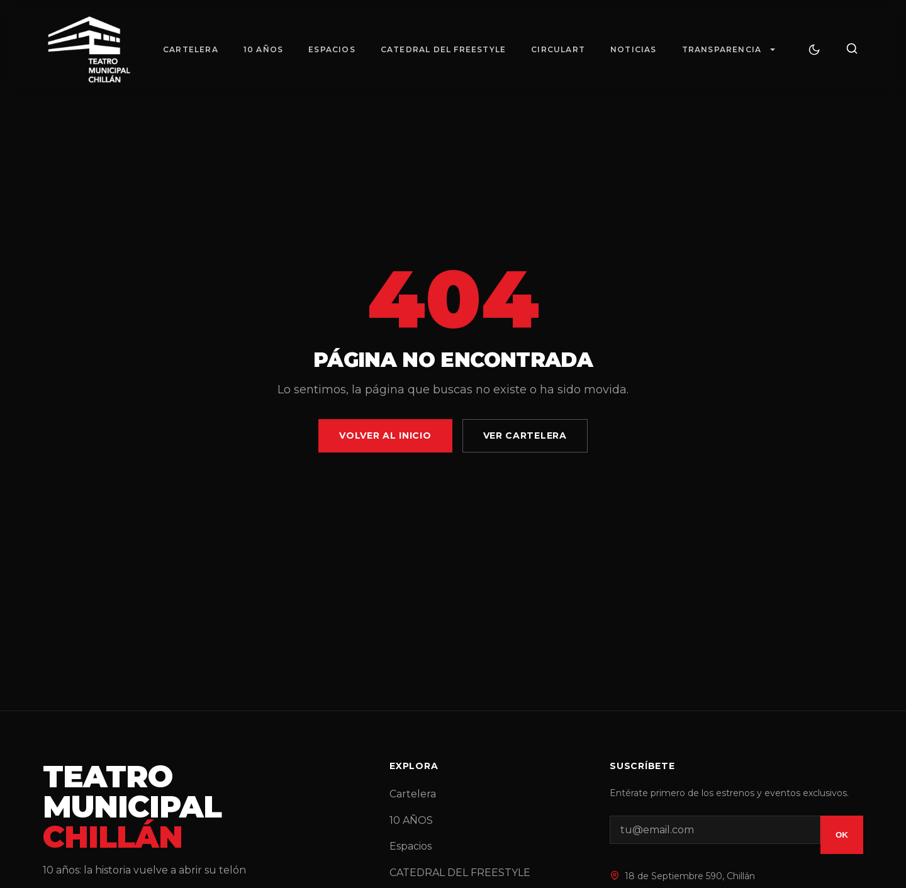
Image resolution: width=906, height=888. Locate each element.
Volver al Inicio (385, 435)
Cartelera (190, 49)
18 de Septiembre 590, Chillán (690, 876)
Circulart (558, 49)
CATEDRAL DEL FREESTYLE (443, 49)
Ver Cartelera (525, 435)
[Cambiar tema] (814, 49)
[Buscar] (852, 49)
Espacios (331, 49)
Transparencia (722, 49)
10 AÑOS (263, 49)
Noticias (633, 49)
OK (842, 835)
